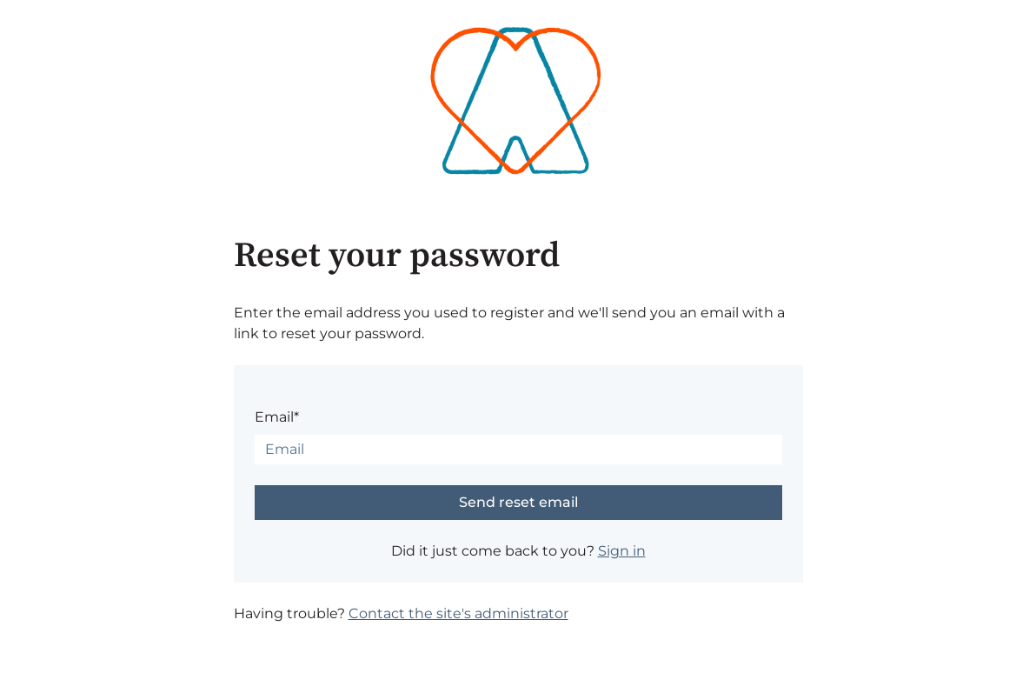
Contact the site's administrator (458, 613)
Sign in (622, 551)
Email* (277, 417)
